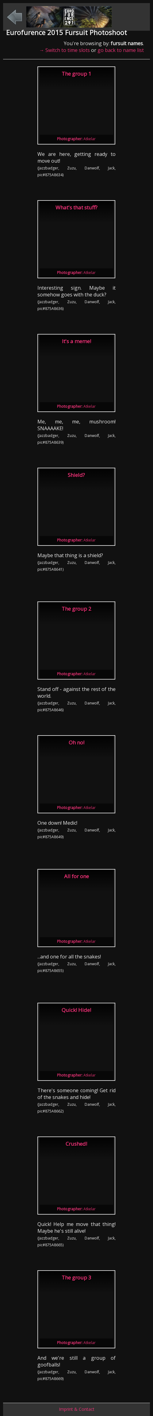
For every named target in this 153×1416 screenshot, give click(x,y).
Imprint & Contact (76, 1409)
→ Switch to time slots (64, 50)
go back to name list (121, 50)
